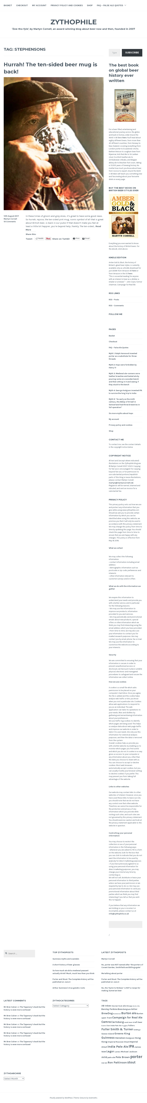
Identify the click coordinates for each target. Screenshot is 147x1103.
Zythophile (73, 22)
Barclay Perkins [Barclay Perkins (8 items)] (109, 1009)
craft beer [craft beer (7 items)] (137, 1022)
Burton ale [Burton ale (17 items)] (128, 1013)
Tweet (29, 238)
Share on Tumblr (61, 238)
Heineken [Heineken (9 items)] (120, 1038)
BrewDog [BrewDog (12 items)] (107, 1013)
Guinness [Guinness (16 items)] (108, 1037)
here (124, 138)
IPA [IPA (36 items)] (131, 1046)
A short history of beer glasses (66, 965)
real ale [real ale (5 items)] (104, 1063)
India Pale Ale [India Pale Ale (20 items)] (118, 1046)
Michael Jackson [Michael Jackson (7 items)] (129, 1051)
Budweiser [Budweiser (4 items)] (117, 1014)
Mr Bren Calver (10, 1007)
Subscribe (132, 52)
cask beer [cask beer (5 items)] (128, 1022)
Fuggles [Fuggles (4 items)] (125, 1026)
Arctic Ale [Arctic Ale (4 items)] (136, 1006)
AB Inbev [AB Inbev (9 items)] (106, 1005)
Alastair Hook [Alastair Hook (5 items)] (117, 1006)
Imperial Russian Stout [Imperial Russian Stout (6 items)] (118, 1042)
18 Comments (10, 222)
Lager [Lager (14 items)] (110, 1051)
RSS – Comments (116, 306)
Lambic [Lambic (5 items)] (117, 1052)
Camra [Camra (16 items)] (106, 1022)
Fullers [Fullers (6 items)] (131, 1025)
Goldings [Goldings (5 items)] (137, 1030)
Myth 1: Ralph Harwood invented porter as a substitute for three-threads (123, 356)
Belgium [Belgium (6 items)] (127, 1009)
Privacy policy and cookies (67, 5)
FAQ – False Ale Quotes (110, 5)
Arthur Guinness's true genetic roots (69, 988)
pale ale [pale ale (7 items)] (111, 1057)
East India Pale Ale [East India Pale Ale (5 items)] (114, 1026)
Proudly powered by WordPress (61, 1098)
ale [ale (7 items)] (124, 1006)
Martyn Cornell (10, 219)
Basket (8, 5)
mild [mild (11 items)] (104, 1057)
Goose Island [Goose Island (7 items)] (107, 1034)
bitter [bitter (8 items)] (134, 1009)
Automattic (93, 1098)
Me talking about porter (112, 973)
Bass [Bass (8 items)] (120, 1009)
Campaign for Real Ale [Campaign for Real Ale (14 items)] (127, 1017)
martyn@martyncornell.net (121, 483)
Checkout (22, 5)
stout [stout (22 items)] (131, 1062)
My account (39, 5)
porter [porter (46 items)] (136, 1056)
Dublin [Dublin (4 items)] (103, 1026)
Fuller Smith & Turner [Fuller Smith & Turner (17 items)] (117, 1029)
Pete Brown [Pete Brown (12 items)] (123, 1057)
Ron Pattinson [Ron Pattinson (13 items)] (117, 1062)
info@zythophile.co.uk (119, 914)
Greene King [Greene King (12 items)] (122, 1033)
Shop (90, 5)
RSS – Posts (114, 300)
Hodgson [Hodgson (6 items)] (130, 1038)
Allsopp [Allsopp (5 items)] (129, 1006)
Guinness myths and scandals (66, 959)
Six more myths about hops (121, 413)
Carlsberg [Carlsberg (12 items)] (117, 1022)
